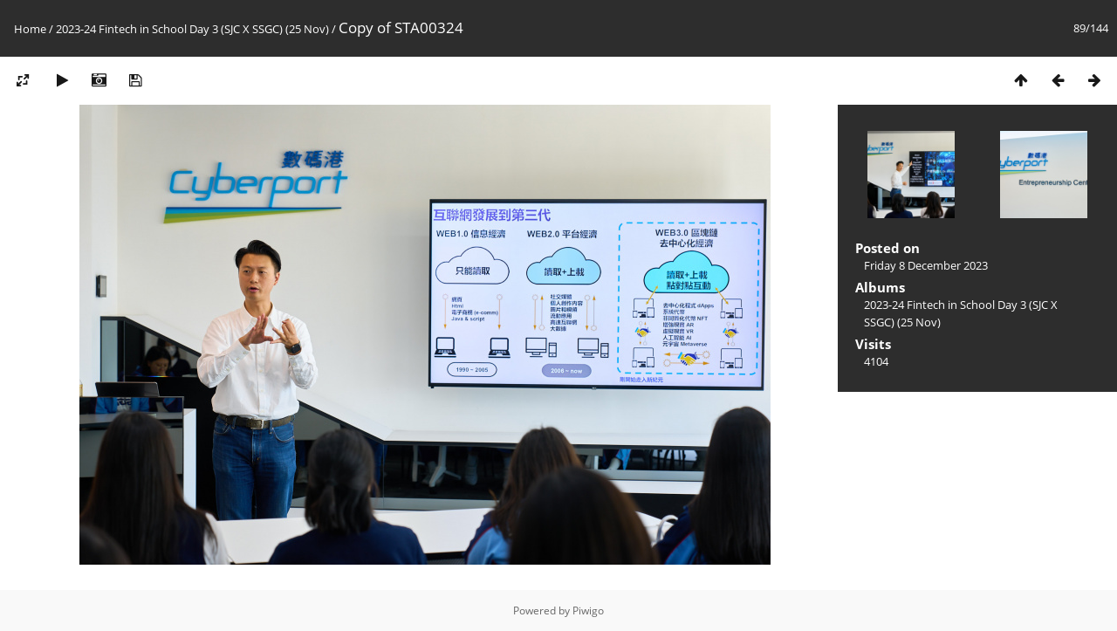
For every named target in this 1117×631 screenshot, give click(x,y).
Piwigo (588, 610)
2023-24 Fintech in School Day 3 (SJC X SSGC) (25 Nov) (192, 29)
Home (30, 29)
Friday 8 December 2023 (926, 265)
